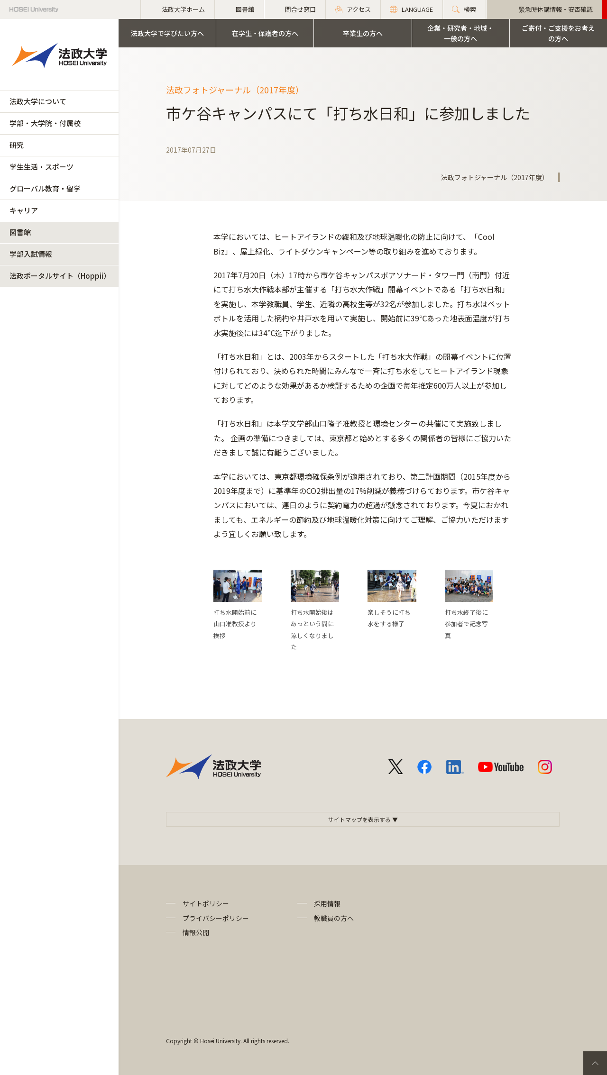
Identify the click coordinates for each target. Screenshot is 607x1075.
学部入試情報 (30, 254)
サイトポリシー (206, 903)
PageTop (595, 1063)
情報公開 (196, 932)
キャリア (23, 210)
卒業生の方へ (363, 33)
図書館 (20, 232)
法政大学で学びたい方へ (167, 33)
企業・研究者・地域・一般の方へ (460, 33)
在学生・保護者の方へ (265, 33)
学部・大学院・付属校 (45, 123)
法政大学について (37, 101)
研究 (16, 145)
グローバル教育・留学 (45, 188)
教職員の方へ (334, 918)
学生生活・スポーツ (41, 167)
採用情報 (327, 903)
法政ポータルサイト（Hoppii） (59, 276)
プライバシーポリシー (216, 918)
